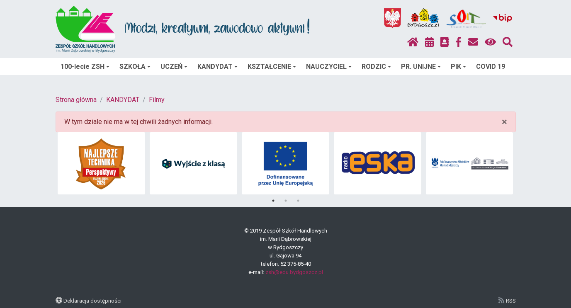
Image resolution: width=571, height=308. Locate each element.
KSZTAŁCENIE (272, 66)
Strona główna (76, 100)
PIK (458, 66)
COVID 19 (490, 66)
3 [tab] (298, 200)
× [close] (504, 122)
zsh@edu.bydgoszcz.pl (294, 272)
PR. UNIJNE (421, 66)
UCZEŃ (173, 66)
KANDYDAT (217, 66)
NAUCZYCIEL (329, 66)
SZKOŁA (135, 66)
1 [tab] (273, 200)
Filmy (157, 100)
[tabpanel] (101, 163)
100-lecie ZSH (85, 66)
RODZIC (376, 66)
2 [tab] (286, 200)
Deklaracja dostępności (92, 300)
